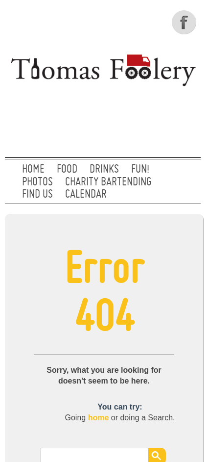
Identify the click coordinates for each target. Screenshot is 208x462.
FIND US (37, 194)
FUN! (140, 169)
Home (33, 169)
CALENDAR (86, 194)
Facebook (185, 22)
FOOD (67, 169)
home (98, 417)
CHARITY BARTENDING (108, 182)
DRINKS (104, 169)
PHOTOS (37, 182)
